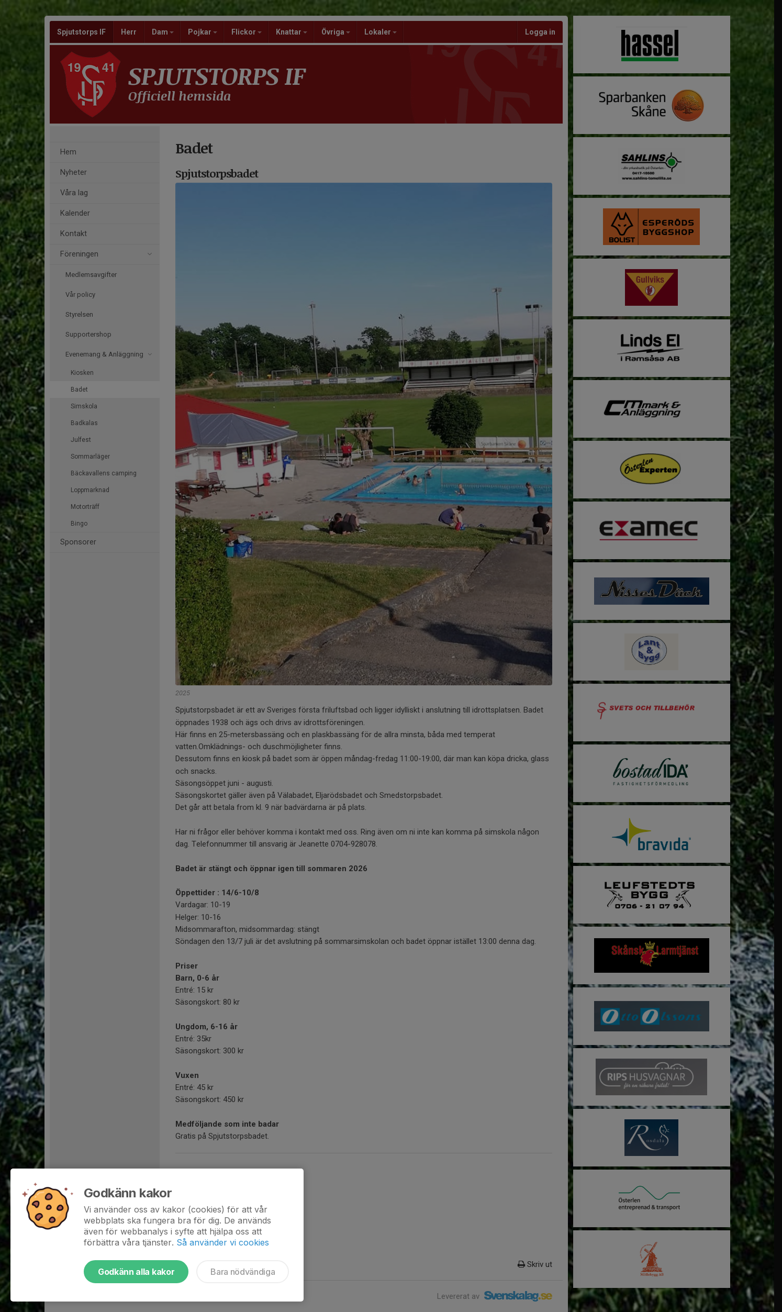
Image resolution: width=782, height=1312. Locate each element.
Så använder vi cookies (222, 1242)
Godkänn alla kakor (136, 1271)
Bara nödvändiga (242, 1271)
